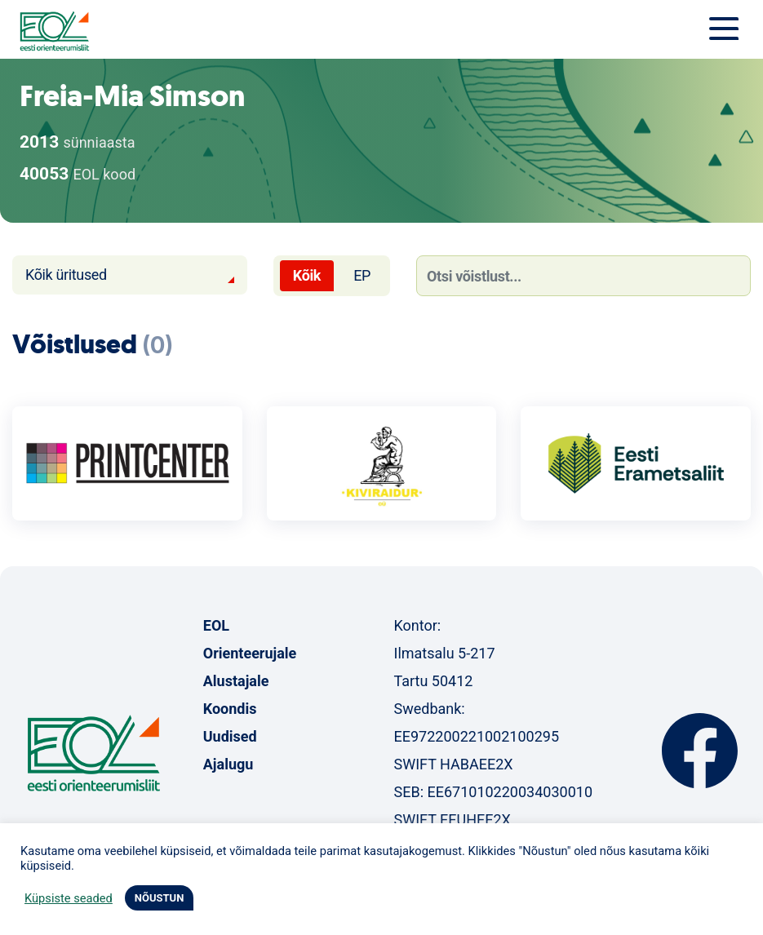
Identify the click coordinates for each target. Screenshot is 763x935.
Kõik (307, 275)
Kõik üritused (66, 274)
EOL (216, 625)
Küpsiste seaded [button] (68, 898)
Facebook (700, 750)
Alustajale (236, 680)
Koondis (230, 708)
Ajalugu (228, 764)
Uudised (230, 736)
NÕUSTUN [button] (159, 898)
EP (361, 275)
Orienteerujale (250, 653)
